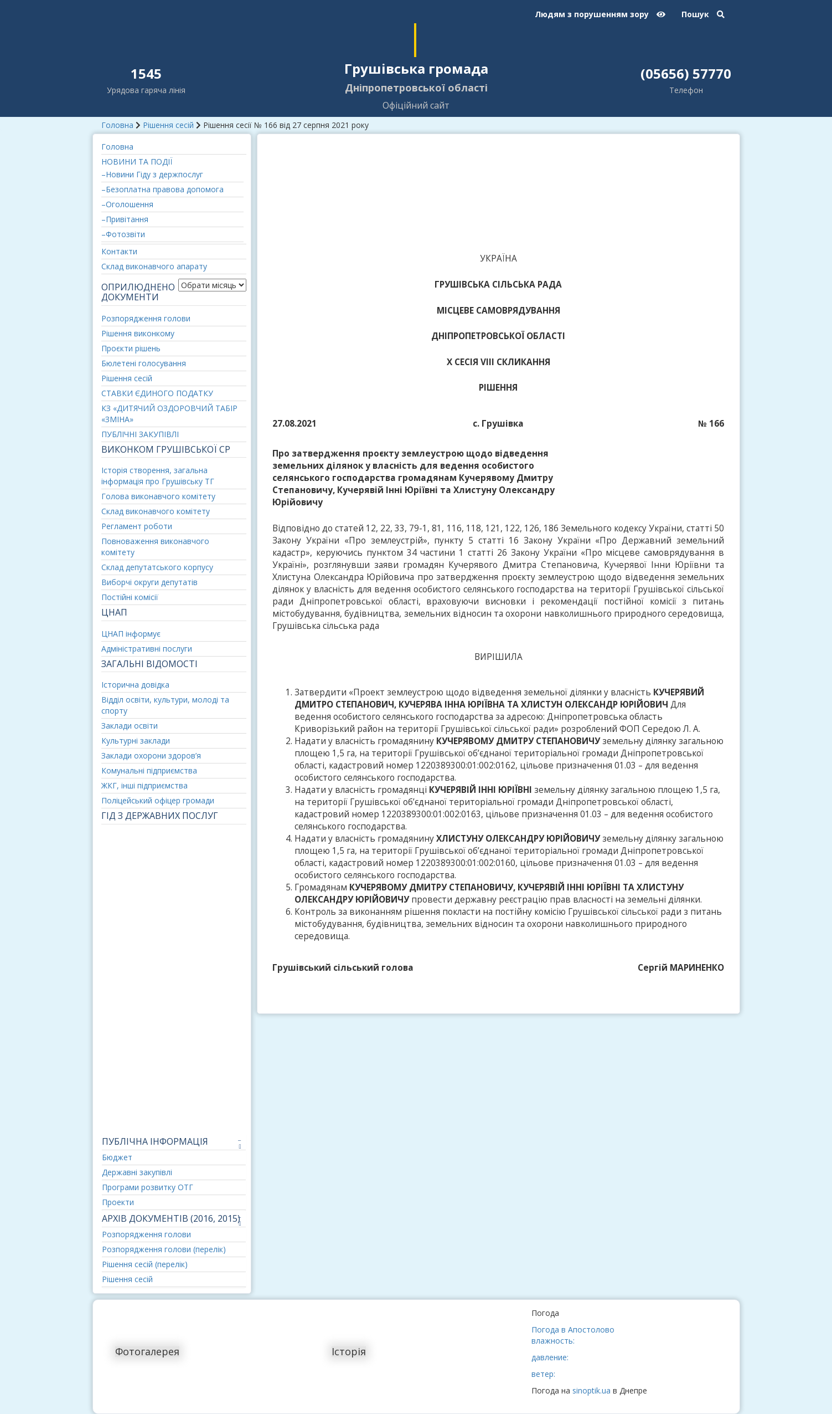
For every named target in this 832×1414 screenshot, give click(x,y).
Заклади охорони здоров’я (151, 755)
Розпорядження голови (145, 318)
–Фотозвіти (123, 234)
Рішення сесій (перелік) (145, 1264)
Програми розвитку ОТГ (147, 1187)
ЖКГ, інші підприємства (144, 785)
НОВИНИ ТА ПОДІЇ (136, 161)
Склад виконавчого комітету (155, 511)
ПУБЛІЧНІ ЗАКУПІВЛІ (140, 434)
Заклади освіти (129, 725)
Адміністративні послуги (146, 648)
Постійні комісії (129, 597)
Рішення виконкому (137, 333)
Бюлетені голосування (143, 363)
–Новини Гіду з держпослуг (152, 174)
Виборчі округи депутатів (149, 582)
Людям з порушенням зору (600, 14)
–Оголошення (127, 204)
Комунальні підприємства (149, 770)
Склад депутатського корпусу (157, 567)
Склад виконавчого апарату (154, 266)
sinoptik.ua (591, 1390)
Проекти (118, 1202)
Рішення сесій (168, 125)
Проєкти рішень (131, 348)
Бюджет (117, 1157)
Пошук (703, 14)
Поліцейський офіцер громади (157, 800)
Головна (117, 125)
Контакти (119, 251)
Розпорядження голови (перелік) (164, 1249)
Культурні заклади (135, 740)
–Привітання (124, 219)
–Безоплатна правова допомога (162, 189)
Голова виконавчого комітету (158, 496)
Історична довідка (135, 684)
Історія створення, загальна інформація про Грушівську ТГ (157, 475)
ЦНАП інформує (131, 633)
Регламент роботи (136, 526)
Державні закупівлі (137, 1172)
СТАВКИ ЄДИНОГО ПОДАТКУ (157, 393)
